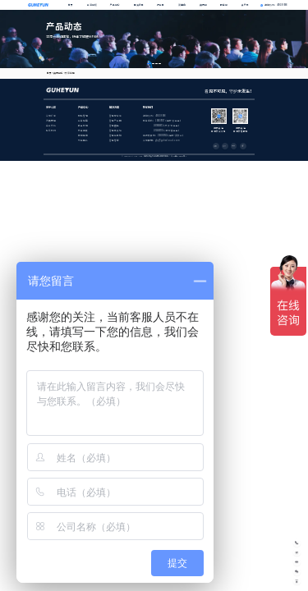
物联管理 (83, 115)
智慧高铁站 (115, 130)
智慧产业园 (115, 120)
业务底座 (83, 120)
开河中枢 (92, 5)
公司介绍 (51, 115)
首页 (70, 5)
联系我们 (51, 130)
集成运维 (83, 135)
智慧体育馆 (115, 135)
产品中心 (115, 5)
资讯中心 (58, 73)
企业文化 (51, 125)
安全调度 (83, 130)
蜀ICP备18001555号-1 (178, 156)
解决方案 (139, 5)
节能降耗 (83, 140)
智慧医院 (114, 125)
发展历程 (51, 120)
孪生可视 (83, 125)
